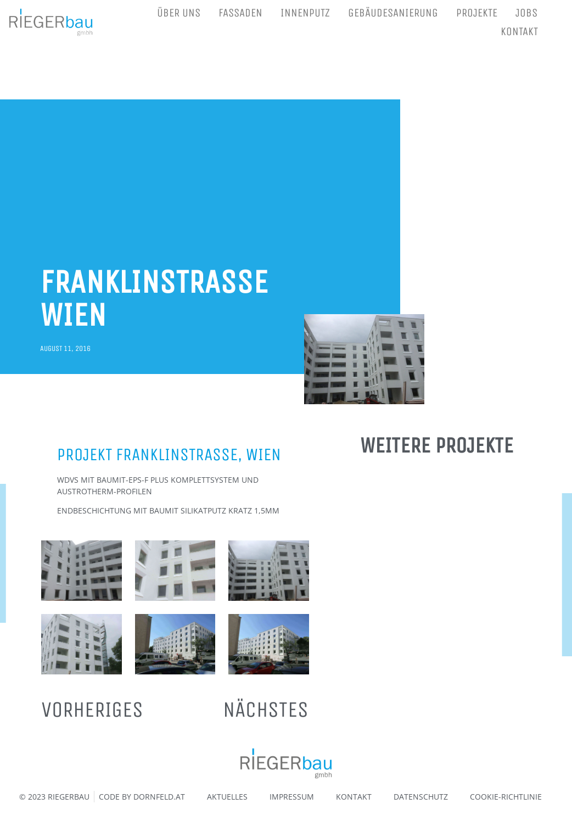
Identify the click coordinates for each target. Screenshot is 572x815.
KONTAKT (519, 31)
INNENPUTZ (305, 13)
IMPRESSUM (292, 796)
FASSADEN (240, 13)
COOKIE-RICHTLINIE (506, 796)
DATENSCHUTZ (421, 796)
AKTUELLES (227, 796)
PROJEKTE (476, 13)
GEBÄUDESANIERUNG (393, 13)
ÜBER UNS (178, 13)
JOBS (526, 13)
